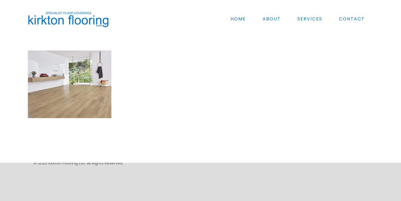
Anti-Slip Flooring (319, 152)
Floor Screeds (316, 146)
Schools (220, 152)
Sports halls (224, 146)
